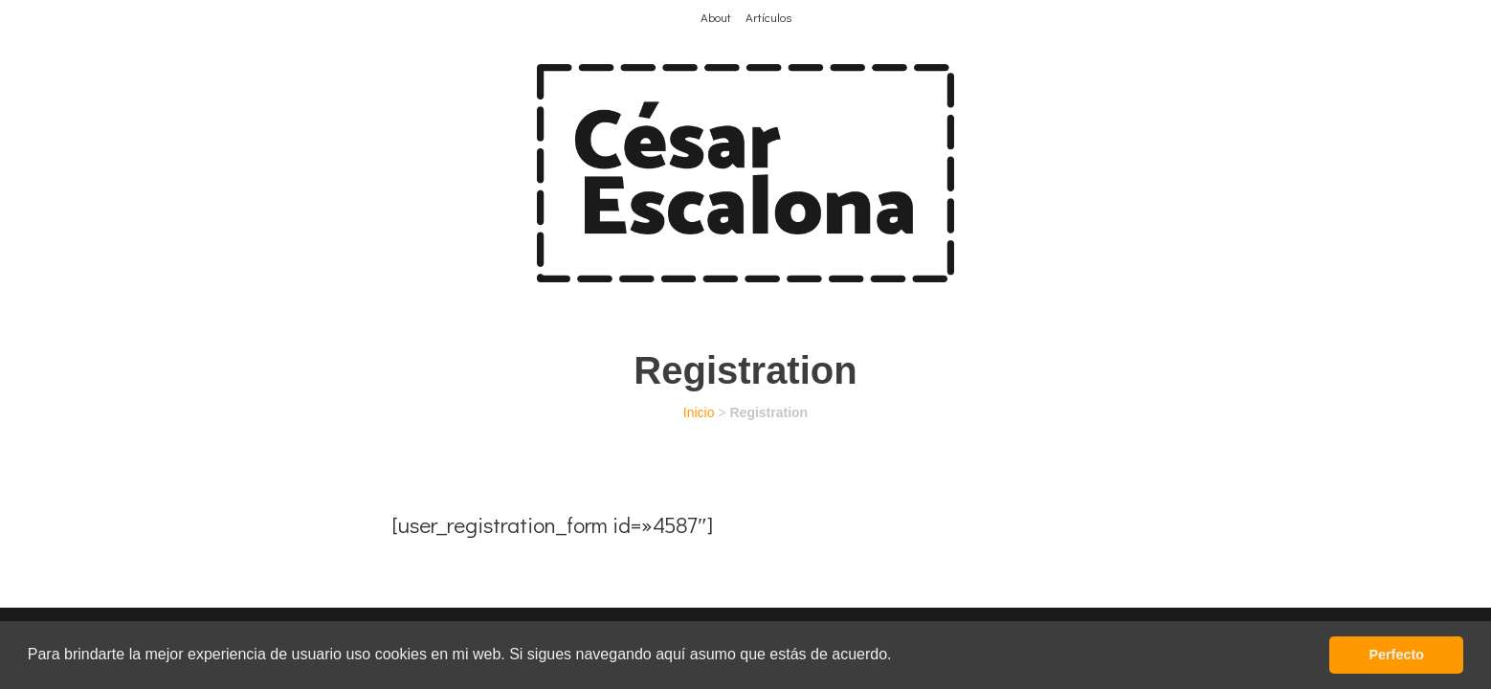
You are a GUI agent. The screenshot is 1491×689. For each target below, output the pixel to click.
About (716, 17)
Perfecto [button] (1396, 654)
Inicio (699, 412)
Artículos (768, 17)
